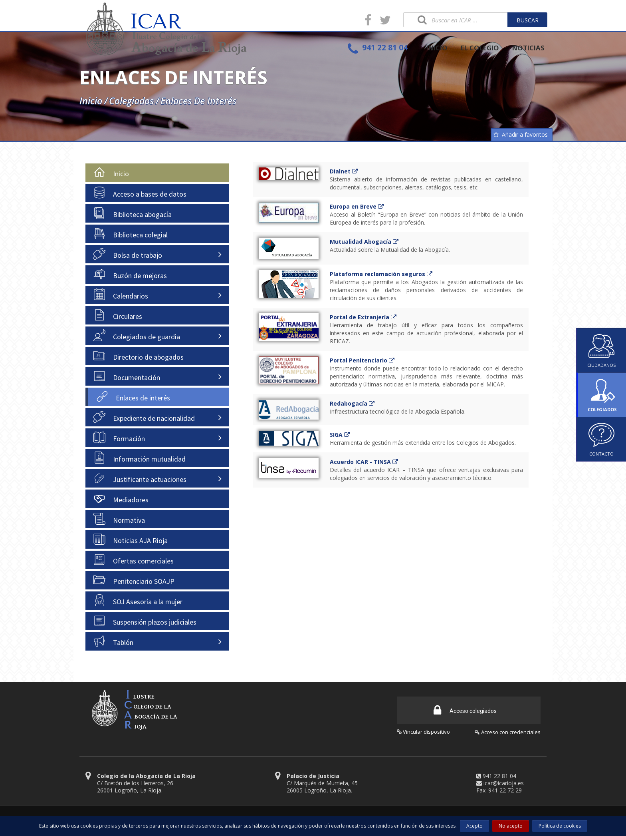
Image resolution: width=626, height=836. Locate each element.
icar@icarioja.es (503, 780)
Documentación (126, 376)
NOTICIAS (528, 47)
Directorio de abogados (138, 356)
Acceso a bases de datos (139, 193)
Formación (119, 437)
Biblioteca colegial (130, 233)
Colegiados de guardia (136, 335)
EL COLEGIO (480, 47)
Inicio (90, 100)
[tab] (157, 172)
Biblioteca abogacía (132, 213)
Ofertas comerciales (133, 559)
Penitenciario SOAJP (133, 580)
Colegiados (131, 100)
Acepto (474, 825)
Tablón (113, 641)
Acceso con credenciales (508, 729)
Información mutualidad (139, 458)
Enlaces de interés (199, 100)
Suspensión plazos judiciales (144, 621)
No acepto (511, 825)
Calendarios (120, 295)
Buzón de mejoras (130, 274)
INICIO (437, 47)
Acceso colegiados (465, 707)
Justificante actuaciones (139, 478)
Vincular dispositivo (423, 728)
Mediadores (121, 498)
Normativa (119, 519)
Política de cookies (560, 825)
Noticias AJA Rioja (130, 539)
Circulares (117, 315)
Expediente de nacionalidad (144, 417)
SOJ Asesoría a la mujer (137, 600)
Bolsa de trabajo (127, 254)
